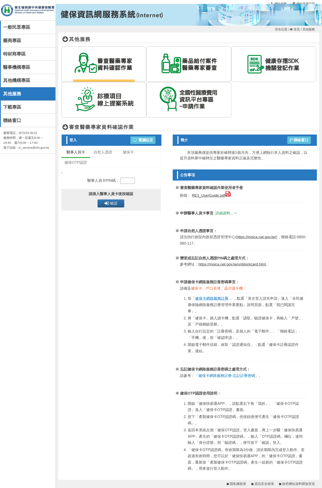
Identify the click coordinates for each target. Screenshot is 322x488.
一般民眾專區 (16, 27)
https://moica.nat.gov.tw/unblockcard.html (232, 264)
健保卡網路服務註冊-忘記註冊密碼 (226, 376)
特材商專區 (14, 53)
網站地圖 (278, 3)
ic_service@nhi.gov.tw (34, 147)
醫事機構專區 (16, 67)
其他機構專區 (16, 80)
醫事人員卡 (75, 152)
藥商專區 (12, 40)
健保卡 (128, 152)
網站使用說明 (303, 3)
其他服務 (12, 93)
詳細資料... (226, 213)
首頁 (295, 29)
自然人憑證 (103, 152)
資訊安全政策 (262, 484)
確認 (111, 203)
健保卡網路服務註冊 (211, 298)
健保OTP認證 (75, 162)
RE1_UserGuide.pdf (211, 195)
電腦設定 (143, 140)
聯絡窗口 (12, 120)
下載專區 (12, 107)
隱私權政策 (236, 484)
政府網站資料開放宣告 (297, 484)
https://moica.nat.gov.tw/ (256, 237)
